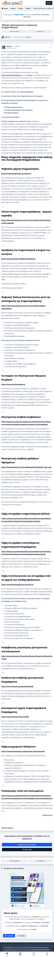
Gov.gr (29, 75)
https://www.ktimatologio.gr (11, 75)
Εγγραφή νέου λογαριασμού (27, 845)
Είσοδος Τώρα (27, 849)
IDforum (7, 37)
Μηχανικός (18, 46)
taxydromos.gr (47, 815)
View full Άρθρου (7, 828)
